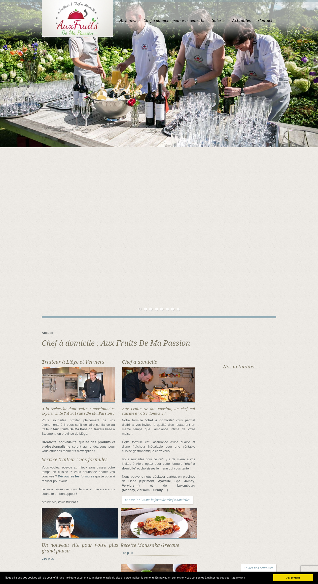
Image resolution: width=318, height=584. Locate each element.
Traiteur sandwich (177, 571)
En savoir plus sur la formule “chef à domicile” (149, 327)
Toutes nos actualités (283, 401)
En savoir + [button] (238, 577)
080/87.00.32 (107, 510)
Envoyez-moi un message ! (114, 521)
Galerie (242, 20)
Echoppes (247, 557)
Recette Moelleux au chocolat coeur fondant (267, 511)
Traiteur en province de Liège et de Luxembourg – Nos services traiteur (215, 566)
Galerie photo (271, 557)
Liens (167, 562)
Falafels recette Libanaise (255, 506)
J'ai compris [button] (293, 577)
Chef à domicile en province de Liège (208, 553)
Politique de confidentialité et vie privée (248, 562)
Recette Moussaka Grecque (256, 500)
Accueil (129, 20)
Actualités (265, 20)
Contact (290, 20)
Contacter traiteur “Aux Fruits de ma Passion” (197, 557)
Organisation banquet (195, 562)
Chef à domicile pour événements (198, 20)
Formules (151, 20)
